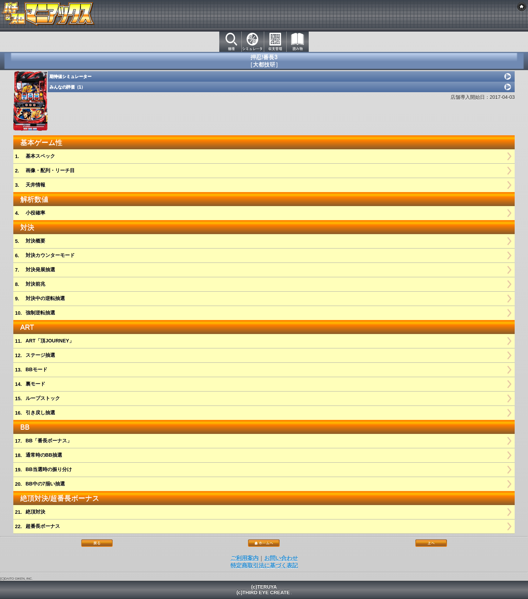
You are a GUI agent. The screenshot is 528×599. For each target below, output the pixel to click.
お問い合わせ (281, 558)
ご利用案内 (244, 558)
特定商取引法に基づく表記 (264, 566)
